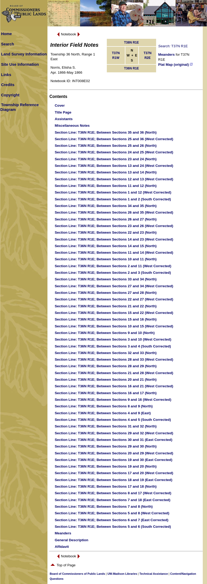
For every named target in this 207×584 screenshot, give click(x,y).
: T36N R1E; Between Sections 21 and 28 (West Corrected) (114, 373)
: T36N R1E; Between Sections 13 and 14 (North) (105, 172)
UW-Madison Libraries (122, 573)
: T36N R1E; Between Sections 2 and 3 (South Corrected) (113, 273)
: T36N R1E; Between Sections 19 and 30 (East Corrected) (113, 460)
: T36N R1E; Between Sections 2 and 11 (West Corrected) (113, 266)
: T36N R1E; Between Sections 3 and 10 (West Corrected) (113, 339)
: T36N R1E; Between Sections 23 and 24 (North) (105, 159)
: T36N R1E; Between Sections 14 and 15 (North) (105, 246)
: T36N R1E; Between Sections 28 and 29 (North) (105, 366)
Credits (8, 85)
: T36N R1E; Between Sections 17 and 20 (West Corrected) (114, 473)
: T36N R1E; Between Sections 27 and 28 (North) (105, 293)
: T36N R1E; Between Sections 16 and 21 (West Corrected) (114, 386)
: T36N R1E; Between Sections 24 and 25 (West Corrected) (114, 152)
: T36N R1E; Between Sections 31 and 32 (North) (105, 426)
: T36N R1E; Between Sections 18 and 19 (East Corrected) (113, 480)
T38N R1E (131, 42)
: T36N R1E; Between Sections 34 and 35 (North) (105, 206)
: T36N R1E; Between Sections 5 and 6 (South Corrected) (113, 527)
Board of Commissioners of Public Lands (77, 573)
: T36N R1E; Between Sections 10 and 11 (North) (105, 259)
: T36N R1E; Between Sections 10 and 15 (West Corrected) (114, 326)
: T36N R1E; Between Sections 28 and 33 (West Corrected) (114, 359)
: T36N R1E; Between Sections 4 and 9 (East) (103, 413)
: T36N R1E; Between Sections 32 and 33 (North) (105, 353)
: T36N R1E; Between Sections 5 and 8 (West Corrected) (112, 513)
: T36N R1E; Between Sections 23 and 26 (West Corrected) (114, 226)
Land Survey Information (24, 54)
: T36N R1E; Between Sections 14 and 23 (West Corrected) (114, 239)
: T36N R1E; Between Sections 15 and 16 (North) (105, 319)
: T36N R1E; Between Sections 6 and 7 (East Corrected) (111, 520)
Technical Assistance (153, 573)
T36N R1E (131, 68)
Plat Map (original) (175, 65)
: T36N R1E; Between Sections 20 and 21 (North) (105, 380)
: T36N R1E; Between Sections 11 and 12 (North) (105, 186)
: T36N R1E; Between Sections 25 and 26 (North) (105, 146)
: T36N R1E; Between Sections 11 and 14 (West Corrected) (114, 253)
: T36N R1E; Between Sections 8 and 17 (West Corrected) (113, 493)
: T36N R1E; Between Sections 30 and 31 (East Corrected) (113, 440)
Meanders (166, 54)
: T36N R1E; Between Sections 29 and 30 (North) (105, 446)
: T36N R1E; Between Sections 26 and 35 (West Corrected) (114, 212)
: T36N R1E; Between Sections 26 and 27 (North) (105, 219)
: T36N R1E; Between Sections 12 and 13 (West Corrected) (114, 179)
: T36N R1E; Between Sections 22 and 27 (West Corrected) (114, 299)
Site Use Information (20, 64)
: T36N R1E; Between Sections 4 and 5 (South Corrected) (113, 420)
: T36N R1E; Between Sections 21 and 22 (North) (105, 306)
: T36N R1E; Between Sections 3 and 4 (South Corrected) (113, 346)
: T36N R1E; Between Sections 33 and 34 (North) (105, 279)
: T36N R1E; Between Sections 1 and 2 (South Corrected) (113, 199)
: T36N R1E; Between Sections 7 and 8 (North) (104, 506)
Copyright (10, 95)
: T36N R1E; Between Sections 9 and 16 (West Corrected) (113, 400)
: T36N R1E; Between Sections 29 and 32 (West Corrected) (114, 433)
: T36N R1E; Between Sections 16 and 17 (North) (105, 393)
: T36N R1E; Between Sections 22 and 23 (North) (105, 232)
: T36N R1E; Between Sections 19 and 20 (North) (105, 466)
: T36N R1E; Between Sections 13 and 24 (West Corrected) (114, 166)
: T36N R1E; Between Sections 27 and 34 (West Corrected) (114, 286)
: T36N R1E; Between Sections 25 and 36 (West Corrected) (114, 139)
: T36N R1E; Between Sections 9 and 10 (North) (105, 333)
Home (6, 34)
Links (6, 75)
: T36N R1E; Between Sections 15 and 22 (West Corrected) (114, 313)
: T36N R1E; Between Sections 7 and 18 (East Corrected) (112, 500)
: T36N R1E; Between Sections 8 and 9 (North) (104, 406)
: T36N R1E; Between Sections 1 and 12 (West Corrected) (113, 192)
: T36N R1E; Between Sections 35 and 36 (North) (105, 132)
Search (7, 44)
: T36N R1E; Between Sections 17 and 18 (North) (105, 486)
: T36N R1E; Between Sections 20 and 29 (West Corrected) (114, 453)
